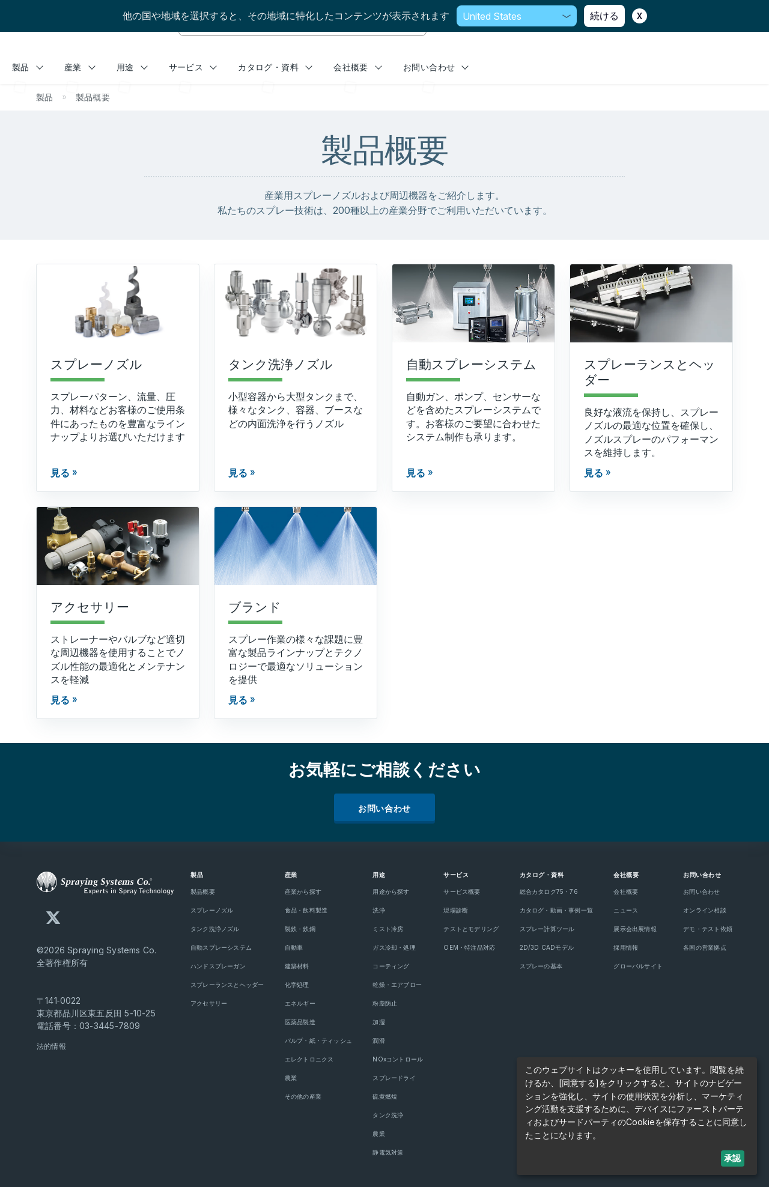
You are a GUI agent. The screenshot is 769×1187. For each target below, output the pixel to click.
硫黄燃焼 (384, 1096)
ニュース (625, 910)
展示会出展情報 (634, 928)
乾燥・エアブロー (397, 984)
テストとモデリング (471, 928)
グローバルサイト (638, 966)
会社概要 (357, 67)
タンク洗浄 (387, 1115)
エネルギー (300, 1003)
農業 (291, 1077)
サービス (193, 67)
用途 (132, 67)
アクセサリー (208, 1003)
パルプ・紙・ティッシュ (318, 1040)
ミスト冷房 (387, 928)
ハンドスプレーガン (218, 966)
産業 (80, 67)
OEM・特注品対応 (469, 947)
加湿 (378, 1021)
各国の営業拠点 (704, 947)
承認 (732, 1158)
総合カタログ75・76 (549, 891)
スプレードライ (393, 1077)
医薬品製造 (300, 1021)
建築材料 (297, 966)
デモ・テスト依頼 (707, 928)
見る (60, 473)
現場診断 (455, 910)
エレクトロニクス (309, 1059)
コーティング (390, 966)
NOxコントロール (397, 1059)
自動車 (294, 947)
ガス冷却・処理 (393, 947)
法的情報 (51, 1046)
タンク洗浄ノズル (215, 928)
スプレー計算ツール (547, 928)
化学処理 (297, 984)
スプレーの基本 (541, 966)
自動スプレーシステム (221, 947)
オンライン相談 (704, 910)
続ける (604, 16)
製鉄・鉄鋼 (300, 928)
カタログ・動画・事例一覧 (557, 910)
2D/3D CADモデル (547, 947)
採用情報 (625, 947)
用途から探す (390, 891)
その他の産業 (303, 1096)
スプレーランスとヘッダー (227, 984)
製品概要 (202, 891)
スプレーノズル (211, 910)
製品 (27, 67)
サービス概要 (461, 891)
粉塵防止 (384, 1003)
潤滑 (378, 1040)
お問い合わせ (436, 67)
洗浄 (378, 910)
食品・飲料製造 (306, 910)
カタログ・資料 (275, 67)
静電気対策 (387, 1152)
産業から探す (303, 891)
